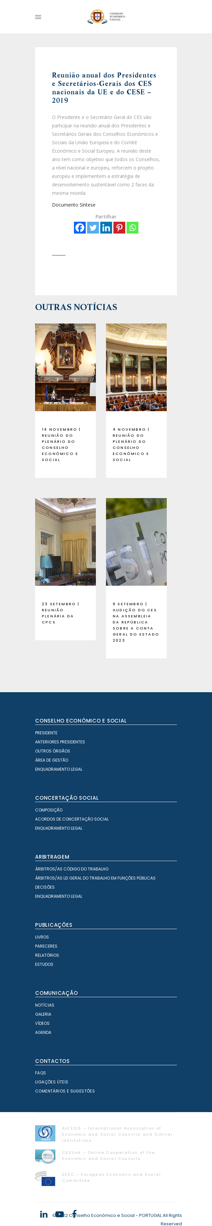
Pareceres (46, 946)
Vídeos (42, 1023)
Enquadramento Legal (58, 769)
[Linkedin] (106, 228)
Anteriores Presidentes (60, 742)
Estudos (44, 964)
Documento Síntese (74, 205)
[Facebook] (80, 228)
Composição (48, 810)
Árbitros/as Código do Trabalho (71, 869)
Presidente (46, 733)
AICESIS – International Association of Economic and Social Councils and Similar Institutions (117, 1134)
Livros (42, 937)
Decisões (45, 887)
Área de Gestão (51, 760)
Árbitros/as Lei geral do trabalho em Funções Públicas (95, 878)
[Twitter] (93, 228)
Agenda (43, 1032)
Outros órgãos (52, 751)
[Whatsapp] (132, 228)
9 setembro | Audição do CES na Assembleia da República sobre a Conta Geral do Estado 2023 (136, 622)
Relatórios (47, 955)
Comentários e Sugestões (65, 1091)
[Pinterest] (119, 228)
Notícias (44, 1005)
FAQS (40, 1073)
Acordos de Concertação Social (72, 819)
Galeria (43, 1014)
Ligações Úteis (52, 1082)
